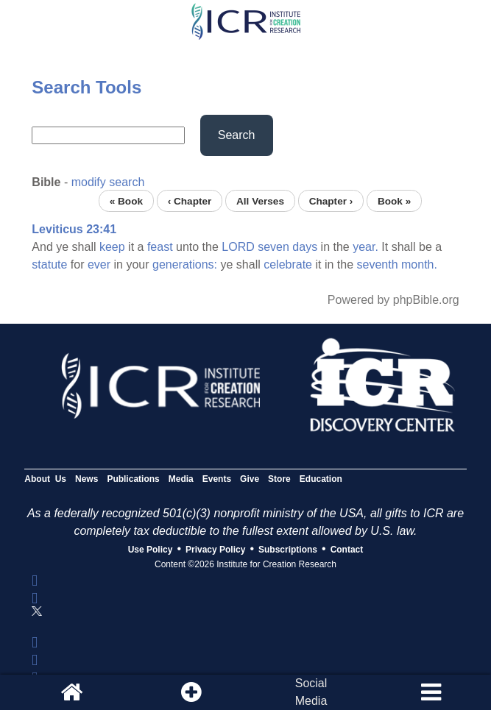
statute (49, 264)
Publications (133, 479)
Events (216, 479)
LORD (238, 247)
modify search (108, 182)
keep (112, 247)
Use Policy (150, 549)
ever (99, 264)
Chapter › (331, 200)
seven (273, 247)
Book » (394, 200)
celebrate (288, 264)
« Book (126, 200)
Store (279, 479)
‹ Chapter (190, 200)
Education (321, 479)
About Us (45, 479)
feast (160, 247)
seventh (377, 264)
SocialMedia (311, 692)
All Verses (260, 200)
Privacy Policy (215, 549)
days (304, 247)
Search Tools (86, 87)
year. (365, 247)
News (86, 479)
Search (236, 135)
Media (181, 479)
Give (249, 479)
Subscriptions (287, 549)
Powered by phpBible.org (393, 300)
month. (419, 264)
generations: (184, 264)
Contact (347, 549)
